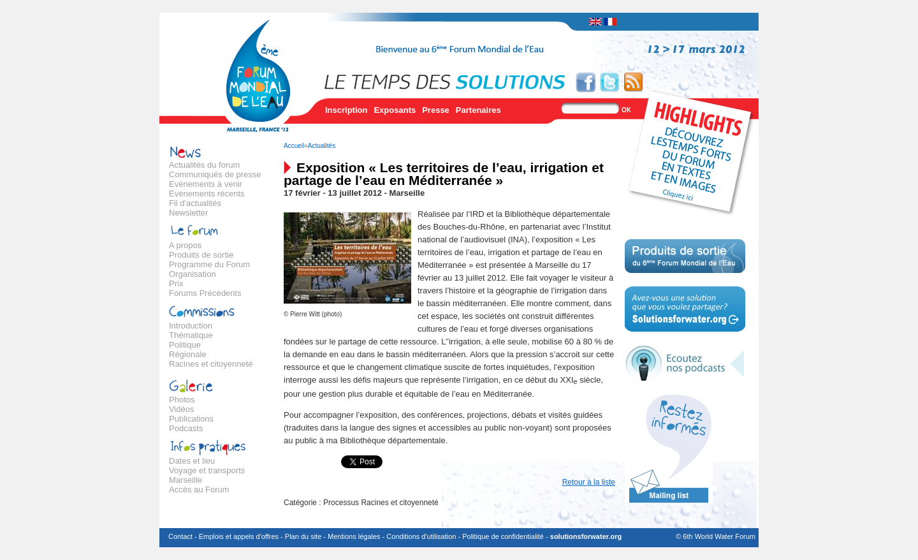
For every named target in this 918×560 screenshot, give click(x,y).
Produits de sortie (201, 255)
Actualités (321, 145)
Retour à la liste (588, 482)
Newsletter (188, 212)
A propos (185, 245)
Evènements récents (207, 193)
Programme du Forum (209, 264)
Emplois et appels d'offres (239, 536)
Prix (176, 283)
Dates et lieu (192, 461)
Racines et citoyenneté (211, 364)
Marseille (185, 480)
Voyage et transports (207, 470)
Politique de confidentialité (503, 536)
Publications (191, 419)
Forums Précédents (205, 293)
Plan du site (303, 536)
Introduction (190, 325)
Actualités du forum (204, 165)
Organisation (192, 274)
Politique (185, 345)
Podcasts (186, 428)
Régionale (188, 354)
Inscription (346, 110)
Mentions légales (354, 536)
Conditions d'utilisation (421, 536)
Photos (181, 399)
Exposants (395, 110)
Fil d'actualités (195, 203)
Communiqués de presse (215, 174)
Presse (435, 110)
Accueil (294, 145)
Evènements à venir (205, 184)
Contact (180, 536)
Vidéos (181, 409)
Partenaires (478, 110)
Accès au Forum (199, 489)
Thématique (191, 335)
